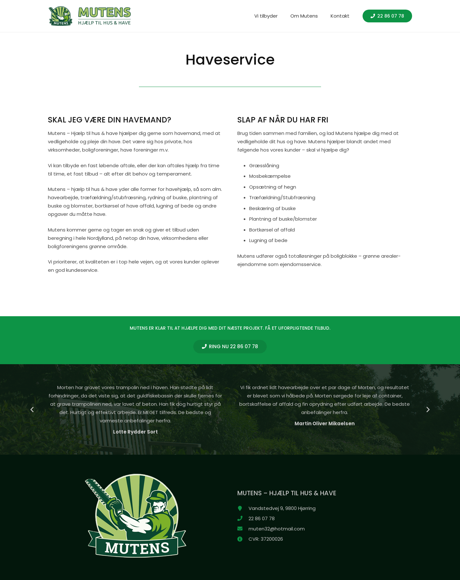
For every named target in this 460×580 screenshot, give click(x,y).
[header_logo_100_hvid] (89, 16)
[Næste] (427, 409)
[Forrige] (32, 409)
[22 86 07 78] (243, 518)
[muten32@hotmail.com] (243, 529)
